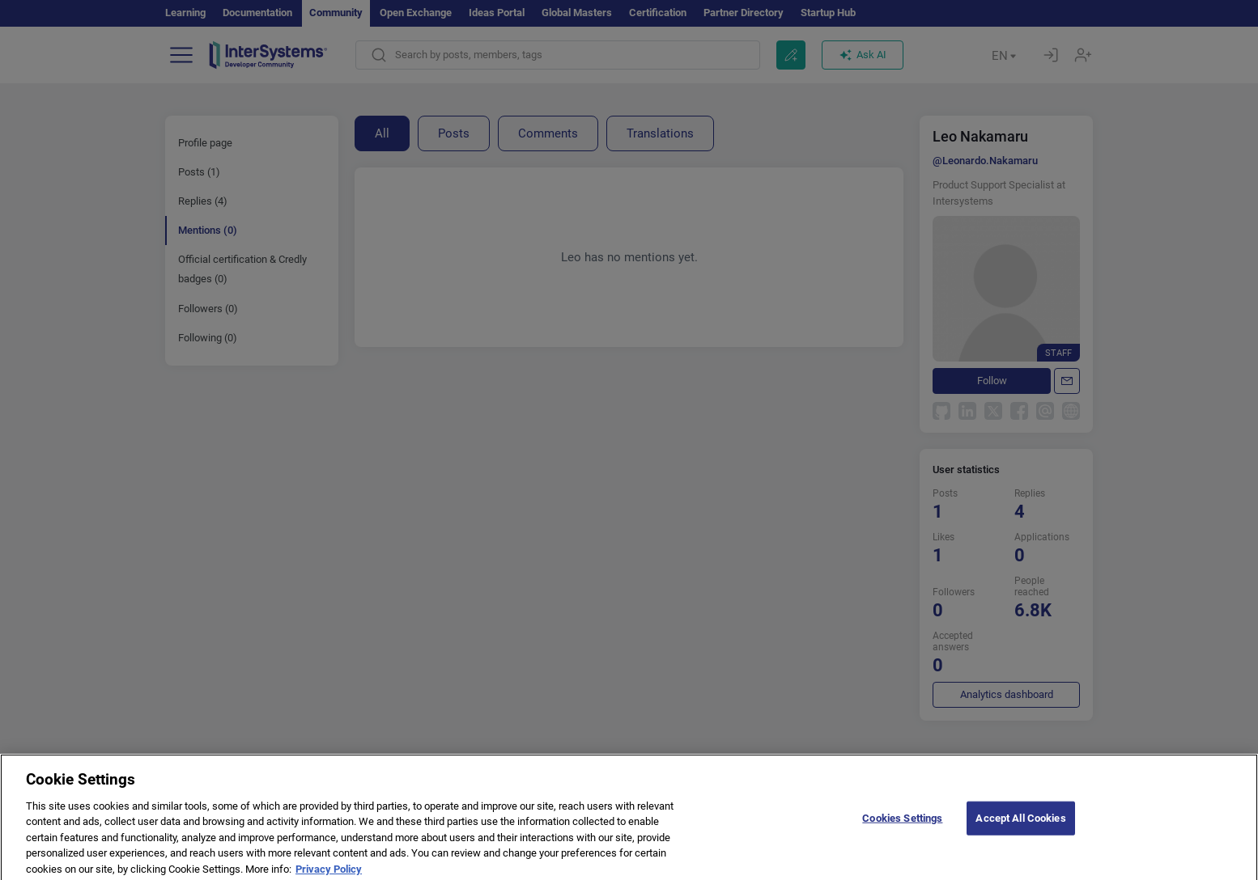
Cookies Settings (902, 825)
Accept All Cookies (1020, 825)
